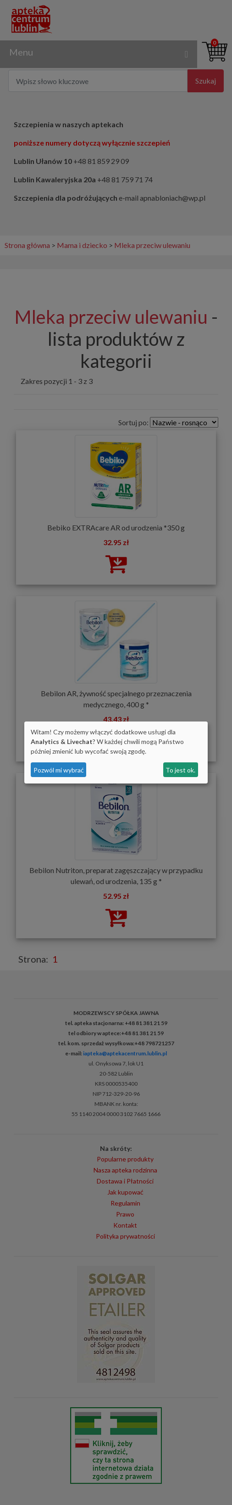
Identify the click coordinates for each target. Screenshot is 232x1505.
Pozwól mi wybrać (58, 770)
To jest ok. (180, 770)
